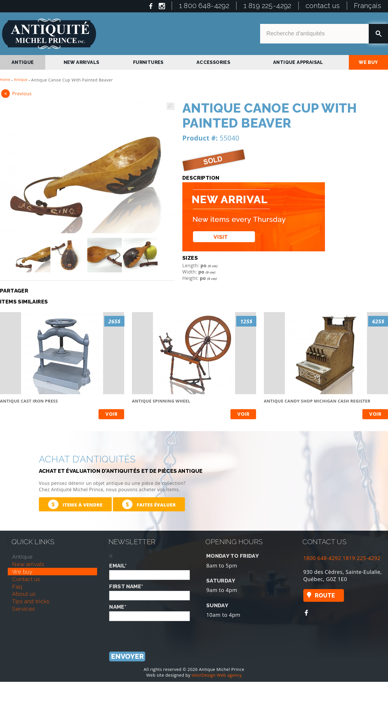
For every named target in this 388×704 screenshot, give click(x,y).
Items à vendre (75, 504)
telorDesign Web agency (217, 675)
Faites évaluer (149, 504)
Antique (21, 79)
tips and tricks (30, 601)
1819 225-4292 (361, 557)
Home (5, 79)
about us (23, 594)
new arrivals (81, 62)
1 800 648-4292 (204, 5)
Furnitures (148, 62)
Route (325, 595)
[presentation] (153, 632)
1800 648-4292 (322, 557)
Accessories (213, 62)
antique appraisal (298, 62)
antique (23, 62)
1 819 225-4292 (267, 5)
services (23, 609)
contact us (323, 5)
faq (17, 586)
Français (367, 5)
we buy (368, 62)
